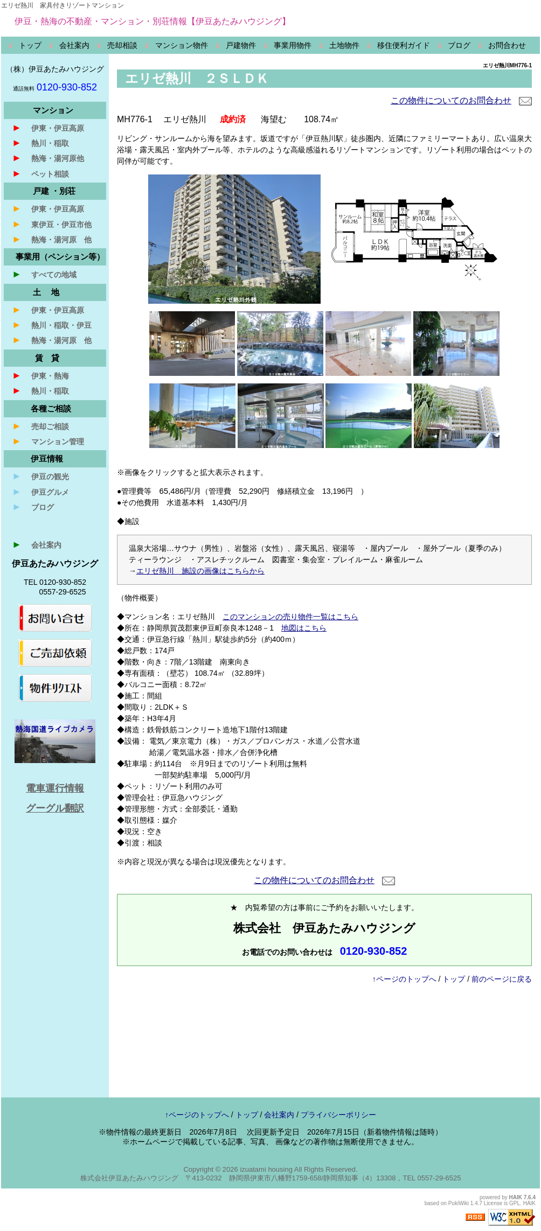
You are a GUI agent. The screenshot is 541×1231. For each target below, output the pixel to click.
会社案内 (36, 544)
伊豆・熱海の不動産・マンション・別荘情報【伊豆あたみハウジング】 (152, 21)
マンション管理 (48, 441)
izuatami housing (266, 1169)
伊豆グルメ (40, 491)
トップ (453, 979)
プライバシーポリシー (338, 1114)
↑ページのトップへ (404, 979)
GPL (514, 1203)
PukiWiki (458, 1203)
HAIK (515, 1197)
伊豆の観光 (40, 476)
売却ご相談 (40, 426)
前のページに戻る (501, 979)
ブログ (33, 506)
